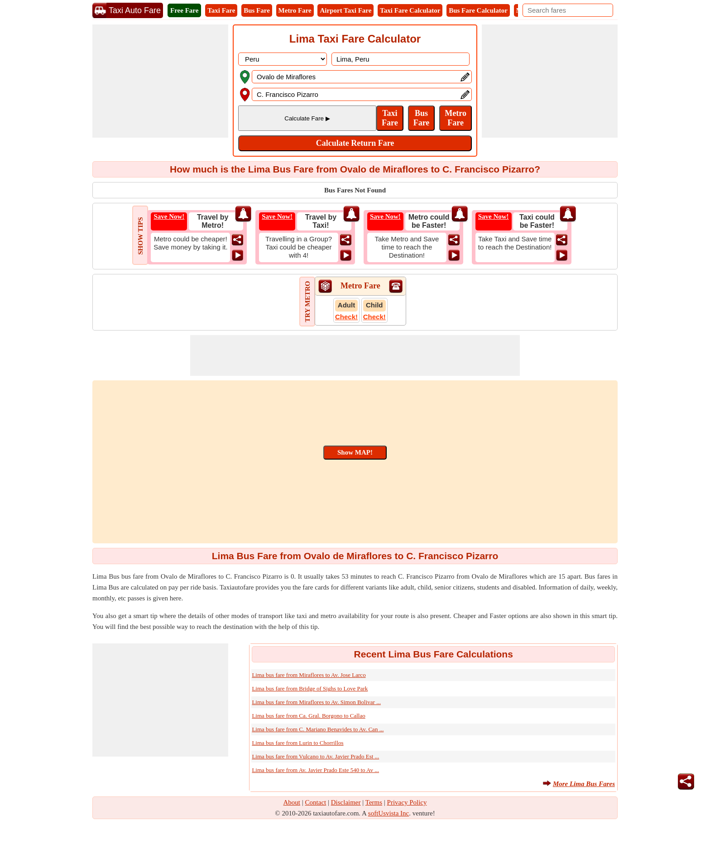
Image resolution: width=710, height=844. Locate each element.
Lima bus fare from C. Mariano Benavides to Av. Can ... (318, 729)
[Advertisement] (160, 81)
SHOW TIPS (140, 235)
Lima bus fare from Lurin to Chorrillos (297, 742)
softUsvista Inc (388, 813)
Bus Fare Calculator (478, 10)
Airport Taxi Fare (345, 10)
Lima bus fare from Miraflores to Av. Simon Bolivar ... (316, 702)
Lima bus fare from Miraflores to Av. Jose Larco (308, 674)
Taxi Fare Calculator (410, 10)
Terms (373, 802)
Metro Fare (295, 10)
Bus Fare (257, 10)
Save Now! (169, 216)
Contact (315, 802)
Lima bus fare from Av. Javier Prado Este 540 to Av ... (315, 770)
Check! (346, 317)
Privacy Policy (407, 802)
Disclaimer (346, 802)
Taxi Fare (221, 10)
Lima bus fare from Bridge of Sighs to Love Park (310, 688)
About (292, 802)
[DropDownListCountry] (282, 59)
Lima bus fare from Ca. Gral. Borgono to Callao (308, 715)
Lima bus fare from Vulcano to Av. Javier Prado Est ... (315, 756)
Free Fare (184, 10)
